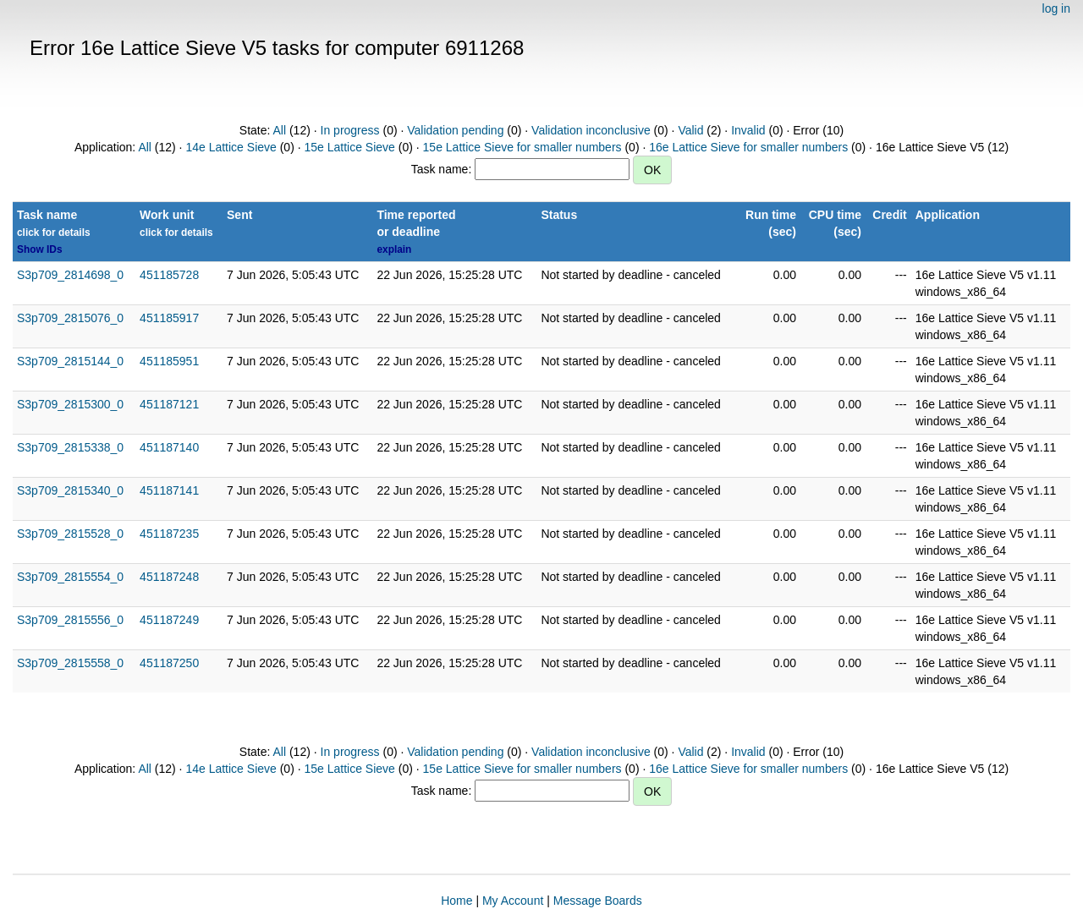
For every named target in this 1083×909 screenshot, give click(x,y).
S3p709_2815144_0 (70, 361)
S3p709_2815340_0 (70, 490)
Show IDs (40, 249)
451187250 (169, 663)
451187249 (169, 620)
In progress (350, 130)
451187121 (169, 404)
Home (456, 900)
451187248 (169, 576)
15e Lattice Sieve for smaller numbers (522, 147)
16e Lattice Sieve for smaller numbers (748, 147)
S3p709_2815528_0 (70, 533)
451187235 (169, 533)
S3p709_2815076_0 (70, 318)
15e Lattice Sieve (349, 147)
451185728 (169, 275)
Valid (690, 130)
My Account (512, 900)
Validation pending (455, 130)
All (280, 130)
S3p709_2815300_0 (70, 404)
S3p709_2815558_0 (70, 663)
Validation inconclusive (591, 130)
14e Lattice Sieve (230, 147)
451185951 (169, 361)
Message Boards (597, 900)
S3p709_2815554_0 (70, 576)
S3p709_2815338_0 (70, 447)
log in (1056, 8)
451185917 (169, 318)
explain (394, 249)
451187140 (169, 447)
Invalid (748, 130)
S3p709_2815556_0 (70, 620)
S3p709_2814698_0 (70, 275)
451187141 (169, 490)
